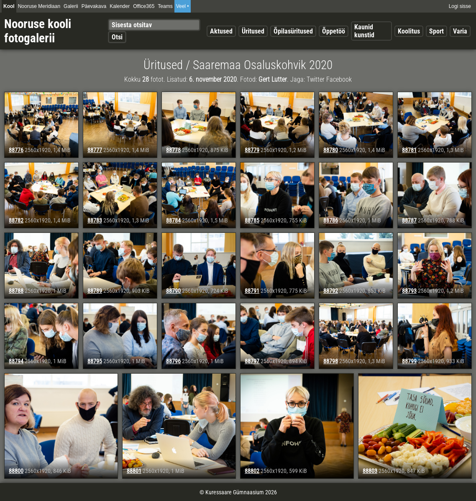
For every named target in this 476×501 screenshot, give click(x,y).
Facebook (339, 79)
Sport (436, 31)
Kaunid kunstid (364, 31)
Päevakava (94, 6)
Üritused (253, 31)
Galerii (71, 6)
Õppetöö (333, 31)
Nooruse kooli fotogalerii (37, 31)
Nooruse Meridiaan (39, 6)
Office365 (143, 6)
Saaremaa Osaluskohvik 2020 (263, 65)
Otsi (117, 37)
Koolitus (409, 31)
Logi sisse (460, 6)
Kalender (120, 6)
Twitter (316, 79)
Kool (9, 6)
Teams (165, 6)
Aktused (221, 31)
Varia (460, 31)
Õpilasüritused (293, 31)
